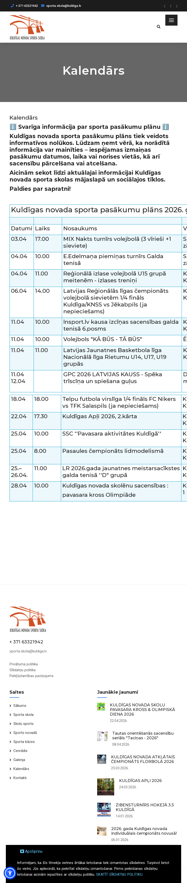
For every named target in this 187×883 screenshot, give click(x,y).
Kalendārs (21, 769)
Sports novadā (25, 733)
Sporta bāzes (24, 742)
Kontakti (20, 778)
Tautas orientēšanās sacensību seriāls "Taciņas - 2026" (143, 735)
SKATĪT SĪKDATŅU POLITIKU (119, 874)
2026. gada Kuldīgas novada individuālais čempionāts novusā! (144, 831)
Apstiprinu (31, 851)
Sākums (19, 705)
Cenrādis (20, 751)
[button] (10, 873)
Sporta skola (23, 714)
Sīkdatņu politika (22, 670)
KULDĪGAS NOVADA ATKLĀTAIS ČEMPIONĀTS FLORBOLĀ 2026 (143, 759)
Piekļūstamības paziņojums (31, 676)
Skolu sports (23, 723)
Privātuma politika (23, 664)
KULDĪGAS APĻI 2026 (140, 780)
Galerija (19, 760)
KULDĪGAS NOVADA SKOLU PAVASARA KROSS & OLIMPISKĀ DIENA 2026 (142, 710)
